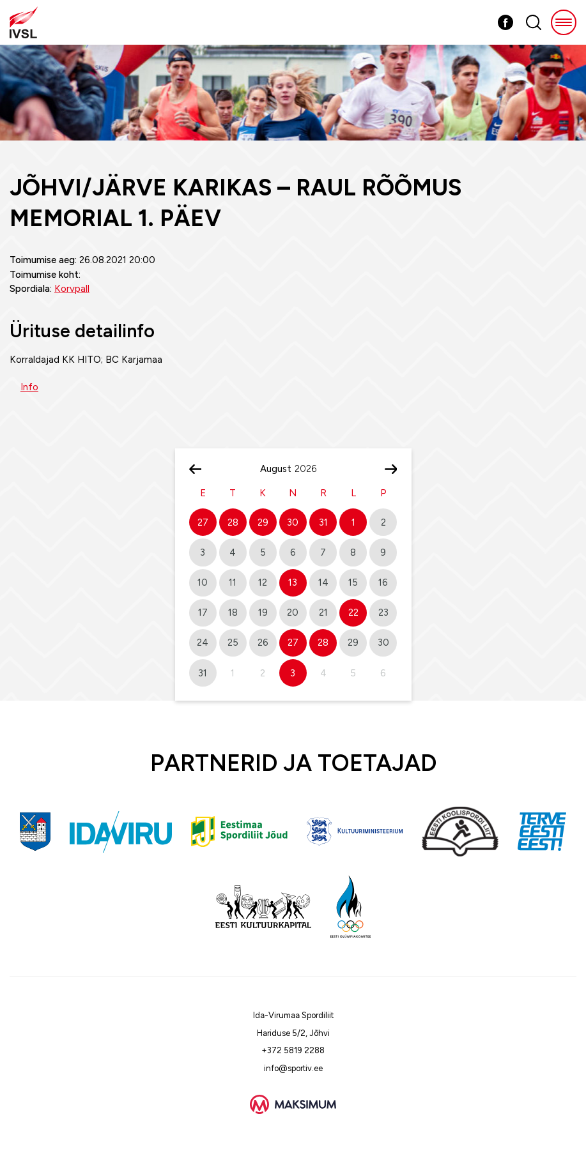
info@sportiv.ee (293, 1068)
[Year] (310, 468)
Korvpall (71, 288)
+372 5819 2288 (293, 1050)
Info (29, 387)
